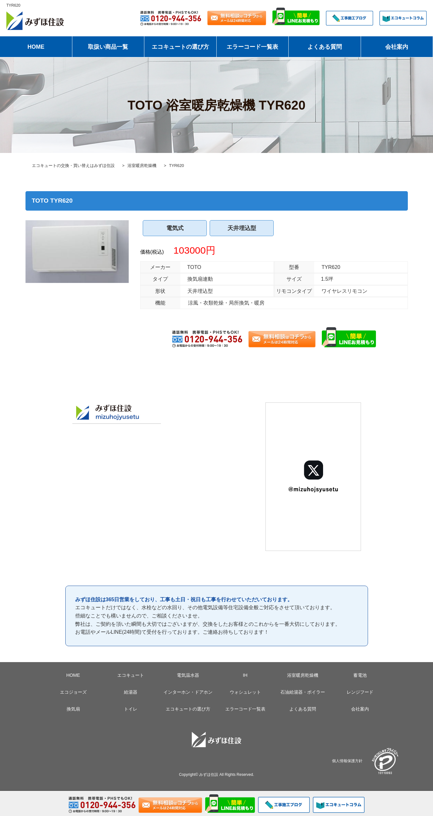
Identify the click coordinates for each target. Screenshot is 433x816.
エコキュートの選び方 (180, 47)
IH (245, 675)
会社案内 (396, 47)
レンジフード (360, 692)
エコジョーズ (73, 692)
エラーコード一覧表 (252, 47)
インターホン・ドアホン (188, 692)
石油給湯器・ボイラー (302, 692)
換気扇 (73, 708)
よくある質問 (324, 47)
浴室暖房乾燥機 (302, 675)
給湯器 (130, 692)
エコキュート (130, 675)
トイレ (130, 708)
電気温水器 (188, 675)
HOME (35, 47)
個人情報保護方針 (347, 761)
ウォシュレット (245, 692)
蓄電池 (360, 675)
